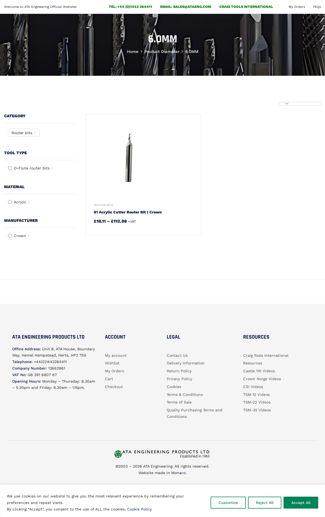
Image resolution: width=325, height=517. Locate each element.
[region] (162, 501)
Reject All (264, 502)
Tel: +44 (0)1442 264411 (130, 7)
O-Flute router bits (32, 168)
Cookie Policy (139, 509)
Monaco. (178, 473)
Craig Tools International (246, 7)
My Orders (297, 7)
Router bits (21, 133)
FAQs (317, 7)
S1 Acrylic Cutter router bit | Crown (128, 212)
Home (133, 51)
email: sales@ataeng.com (185, 7)
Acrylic (20, 202)
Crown (20, 236)
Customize (228, 502)
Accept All (300, 502)
